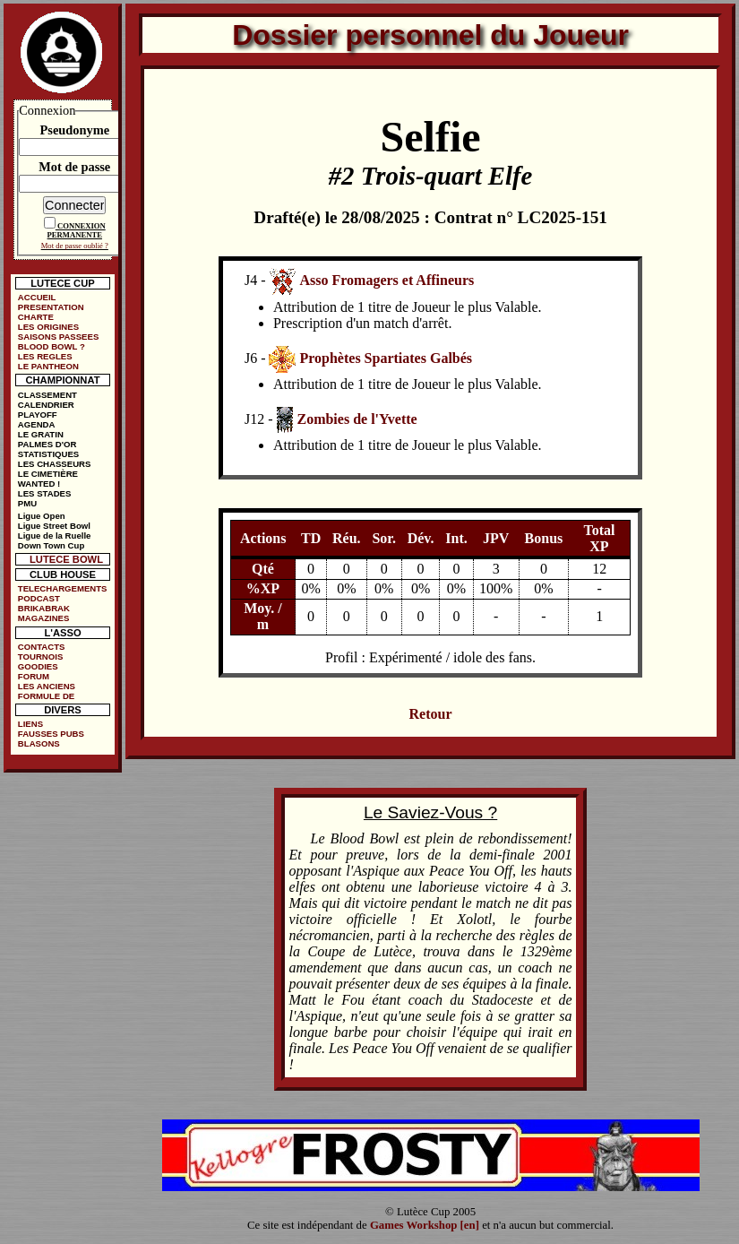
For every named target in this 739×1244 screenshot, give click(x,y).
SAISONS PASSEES (58, 336)
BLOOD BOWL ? (51, 346)
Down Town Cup (51, 545)
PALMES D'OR (47, 444)
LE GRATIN (41, 434)
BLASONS (39, 743)
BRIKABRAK (44, 608)
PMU (27, 503)
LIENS (30, 724)
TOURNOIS (40, 656)
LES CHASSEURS (54, 464)
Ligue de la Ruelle (54, 535)
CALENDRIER (46, 405)
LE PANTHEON (48, 366)
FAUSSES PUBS (51, 734)
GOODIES (38, 666)
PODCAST (39, 598)
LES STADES (45, 493)
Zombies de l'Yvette (356, 419)
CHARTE (36, 317)
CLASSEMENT (47, 395)
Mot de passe (74, 167)
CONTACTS (41, 647)
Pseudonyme (74, 130)
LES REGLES (45, 356)
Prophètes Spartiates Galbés (385, 358)
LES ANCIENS (46, 686)
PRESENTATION (51, 307)
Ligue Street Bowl (54, 526)
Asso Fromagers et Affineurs (386, 280)
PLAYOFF (37, 414)
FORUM (33, 676)
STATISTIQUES (48, 454)
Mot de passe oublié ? (74, 245)
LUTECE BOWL (66, 559)
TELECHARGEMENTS (62, 588)
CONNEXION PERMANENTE (76, 230)
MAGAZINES (44, 618)
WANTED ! (39, 483)
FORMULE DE (46, 696)
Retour (430, 713)
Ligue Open (41, 516)
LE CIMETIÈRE (48, 474)
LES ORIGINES (48, 327)
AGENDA (37, 424)
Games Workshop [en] (424, 1225)
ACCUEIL (37, 297)
